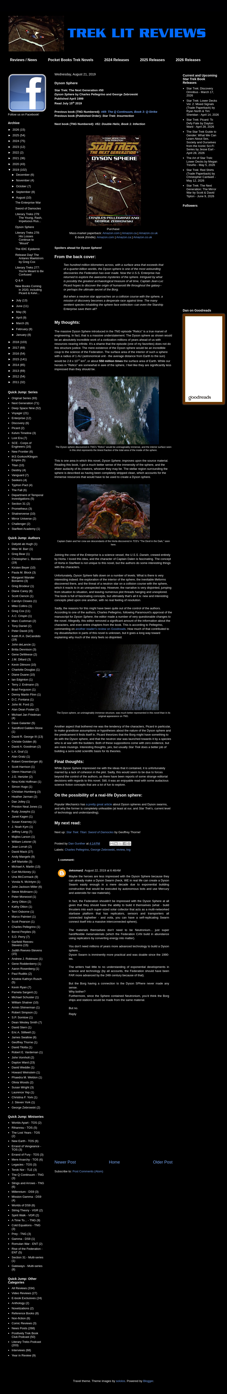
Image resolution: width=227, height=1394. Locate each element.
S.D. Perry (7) (21, 936)
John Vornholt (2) (23, 1057)
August (21, 197)
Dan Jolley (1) (21, 801)
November (23, 180)
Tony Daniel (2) (21, 626)
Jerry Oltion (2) (21, 901)
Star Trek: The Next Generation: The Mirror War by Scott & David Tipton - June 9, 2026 (201, 191)
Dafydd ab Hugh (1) (24, 544)
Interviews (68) (21, 1350)
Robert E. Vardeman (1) (27, 1052)
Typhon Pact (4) (22, 485)
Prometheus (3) (22, 508)
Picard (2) (18, 428)
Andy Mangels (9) (23, 856)
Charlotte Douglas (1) (26, 669)
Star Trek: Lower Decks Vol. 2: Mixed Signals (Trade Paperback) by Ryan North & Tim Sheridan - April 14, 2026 (202, 107)
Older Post (163, 1162)
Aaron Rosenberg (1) (25, 968)
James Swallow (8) (24, 1037)
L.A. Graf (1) (20, 751)
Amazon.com (111, 233)
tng (128, 849)
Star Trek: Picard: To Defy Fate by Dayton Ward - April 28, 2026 (200, 123)
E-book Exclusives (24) (27, 1298)
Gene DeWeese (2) (24, 654)
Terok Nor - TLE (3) (24, 1169)
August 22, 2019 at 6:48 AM (103, 870)
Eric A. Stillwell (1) (23, 1032)
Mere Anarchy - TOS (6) (27, 1159)
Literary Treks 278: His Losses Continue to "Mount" (27, 238)
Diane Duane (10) (23, 674)
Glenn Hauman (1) (24, 771)
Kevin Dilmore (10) (24, 664)
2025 (16, 135)
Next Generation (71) (25, 403)
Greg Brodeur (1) (23, 586)
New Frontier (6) (22, 451)
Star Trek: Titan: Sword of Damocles (90, 832)
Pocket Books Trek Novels (70, 60)
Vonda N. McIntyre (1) (26, 881)
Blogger (148, 1381)
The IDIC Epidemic (27, 249)
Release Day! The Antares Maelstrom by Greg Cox (29, 258)
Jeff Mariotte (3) (22, 861)
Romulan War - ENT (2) (27, 1243)
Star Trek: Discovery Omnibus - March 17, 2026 (200, 92)
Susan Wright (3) (23, 1087)
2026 (16, 129)
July (19, 300)
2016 (16, 353)
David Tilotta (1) (22, 1047)
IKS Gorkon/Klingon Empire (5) (24, 458)
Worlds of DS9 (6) (23, 1205)
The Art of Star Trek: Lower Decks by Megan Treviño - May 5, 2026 (201, 161)
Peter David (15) (22, 631)
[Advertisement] (113, 1122)
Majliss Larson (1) (23, 836)
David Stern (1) (21, 1027)
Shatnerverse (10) (23, 513)
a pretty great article (99, 804)
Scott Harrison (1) (23, 766)
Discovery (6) (20, 423)
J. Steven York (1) (23, 1102)
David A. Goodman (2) (26, 746)
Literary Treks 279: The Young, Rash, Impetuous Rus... (28, 217)
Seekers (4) (19, 480)
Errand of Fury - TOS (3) (27, 1154)
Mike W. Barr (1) (22, 549)
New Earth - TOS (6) (25, 1141)
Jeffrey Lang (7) (22, 831)
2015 (16, 359)
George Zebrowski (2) (26, 1107)
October (21, 186)
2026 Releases (188, 60)
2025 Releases (152, 60)
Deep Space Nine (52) (26, 408)
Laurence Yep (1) (23, 1092)
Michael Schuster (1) (25, 997)
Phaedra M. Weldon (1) (27, 1077)
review (120, 849)
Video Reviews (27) (24, 1293)
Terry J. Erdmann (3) (25, 684)
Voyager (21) (20, 413)
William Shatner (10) (25, 1002)
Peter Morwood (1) (24, 896)
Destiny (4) (19, 470)
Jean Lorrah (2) (22, 846)
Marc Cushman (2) (24, 621)
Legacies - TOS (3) (24, 1164)
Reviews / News (23, 60)
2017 (16, 347)
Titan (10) (18, 465)
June (19, 306)
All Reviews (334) (23, 1288)
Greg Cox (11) (21, 611)
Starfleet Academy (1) (26, 528)
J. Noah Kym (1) (22, 826)
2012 (16, 376)
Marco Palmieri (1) (24, 916)
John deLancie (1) (23, 644)
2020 (16, 164)
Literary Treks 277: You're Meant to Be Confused (29, 271)
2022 (16, 152)
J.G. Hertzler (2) (22, 776)
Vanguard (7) (20, 475)
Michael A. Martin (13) (26, 866)
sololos (120, 1381)
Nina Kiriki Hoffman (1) (26, 781)
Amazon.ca (129, 233)
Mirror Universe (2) (24, 518)
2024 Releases (116, 60)
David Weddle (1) (23, 1067)
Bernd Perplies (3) (23, 931)
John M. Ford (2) (22, 704)
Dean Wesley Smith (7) (27, 1022)
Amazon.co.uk (148, 233)
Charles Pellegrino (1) (26, 927)
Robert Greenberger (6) (27, 761)
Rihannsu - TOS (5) (24, 1127)
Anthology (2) (20, 1303)
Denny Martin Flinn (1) (26, 694)
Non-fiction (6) (21, 1318)
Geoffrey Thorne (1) (24, 1042)
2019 (16, 169)
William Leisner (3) (24, 841)
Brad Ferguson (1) (24, 689)
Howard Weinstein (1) (26, 1072)
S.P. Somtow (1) (22, 1017)
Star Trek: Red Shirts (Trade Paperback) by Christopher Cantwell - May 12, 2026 (201, 175)
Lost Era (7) (19, 438)
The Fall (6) (19, 490)
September (23, 192)
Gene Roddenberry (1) (26, 963)
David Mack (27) (22, 851)
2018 (16, 342)
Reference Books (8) (25, 1313)
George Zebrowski (103, 849)
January (21, 334)
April (19, 317)
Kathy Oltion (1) (22, 906)
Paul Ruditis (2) (22, 973)
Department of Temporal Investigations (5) (27, 496)
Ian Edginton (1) (22, 679)
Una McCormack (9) (25, 876)
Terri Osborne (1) (23, 911)
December (23, 174)
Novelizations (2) (23, 1308)
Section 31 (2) (21, 503)
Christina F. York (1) (24, 1097)
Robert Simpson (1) (24, 1012)
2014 (16, 365)
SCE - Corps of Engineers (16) (21, 444)
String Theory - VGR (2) (27, 1210)
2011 (16, 382)
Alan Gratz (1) (21, 756)
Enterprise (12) (21, 418)
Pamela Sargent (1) (24, 992)
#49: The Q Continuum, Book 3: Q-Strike (129, 111)
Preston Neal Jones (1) (27, 806)
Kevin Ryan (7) (21, 987)
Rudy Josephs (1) (23, 811)
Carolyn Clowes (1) (24, 601)
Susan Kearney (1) (24, 821)
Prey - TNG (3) (21, 1234)
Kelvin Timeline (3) (24, 433)
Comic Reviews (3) (24, 1323)
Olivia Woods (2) (22, 1082)
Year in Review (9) (24, 1355)
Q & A (19, 280)
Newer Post (65, 1162)
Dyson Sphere (24, 227)
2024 (16, 141)
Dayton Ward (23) (23, 1062)
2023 (16, 147)
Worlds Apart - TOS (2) (27, 1122)
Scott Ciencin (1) (22, 596)
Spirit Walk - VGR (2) (25, 1215)
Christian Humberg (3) (26, 791)
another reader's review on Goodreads (101, 629)
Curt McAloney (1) (23, 871)
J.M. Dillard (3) (21, 659)
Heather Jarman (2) (24, 796)
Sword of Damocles (28, 208)
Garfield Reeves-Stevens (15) (23, 943)
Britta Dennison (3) (24, 649)
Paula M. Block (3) (24, 572)
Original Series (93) (24, 398)
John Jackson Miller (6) (27, 886)
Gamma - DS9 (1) (23, 1238)
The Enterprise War (28, 202)
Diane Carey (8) (22, 591)
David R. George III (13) (27, 736)
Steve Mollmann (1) (24, 891)
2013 (16, 370)
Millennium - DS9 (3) (25, 1191)
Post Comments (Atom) (88, 1171)
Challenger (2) (21, 523)
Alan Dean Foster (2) (25, 709)
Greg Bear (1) (21, 554)
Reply (72, 1014)
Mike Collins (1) (22, 606)
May (19, 312)
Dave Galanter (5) (23, 723)
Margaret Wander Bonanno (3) (23, 579)
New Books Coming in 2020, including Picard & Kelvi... (28, 289)
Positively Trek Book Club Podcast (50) (25, 1335)
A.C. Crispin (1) (22, 616)
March (20, 323)
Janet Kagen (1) (22, 816)
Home (114, 1162)
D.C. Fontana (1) (23, 699)
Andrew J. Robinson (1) (27, 958)
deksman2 (76, 870)
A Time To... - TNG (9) (26, 1220)
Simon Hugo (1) (22, 786)
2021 (16, 158)
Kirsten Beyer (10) (23, 567)
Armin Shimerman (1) (26, 1007)
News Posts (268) (23, 1328)
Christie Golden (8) (24, 741)
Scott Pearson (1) (23, 921)
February (22, 329)
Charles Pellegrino (77, 849)
